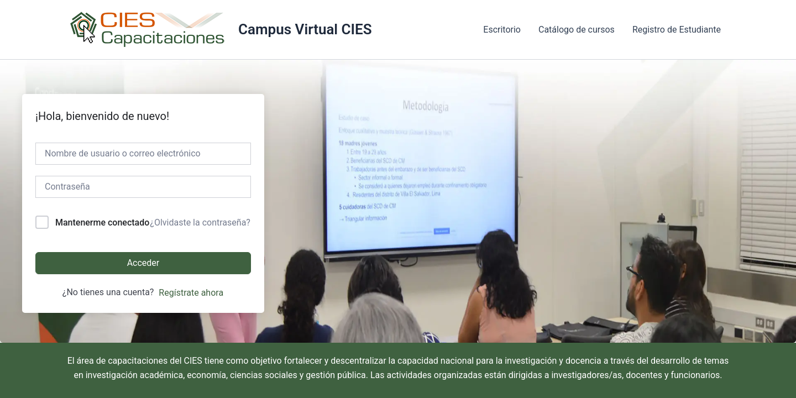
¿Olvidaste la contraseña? (200, 222)
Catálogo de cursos (576, 29)
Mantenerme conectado (102, 222)
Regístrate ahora (191, 292)
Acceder (143, 263)
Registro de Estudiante (676, 29)
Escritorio (502, 29)
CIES (193, 360)
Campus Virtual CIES (305, 29)
